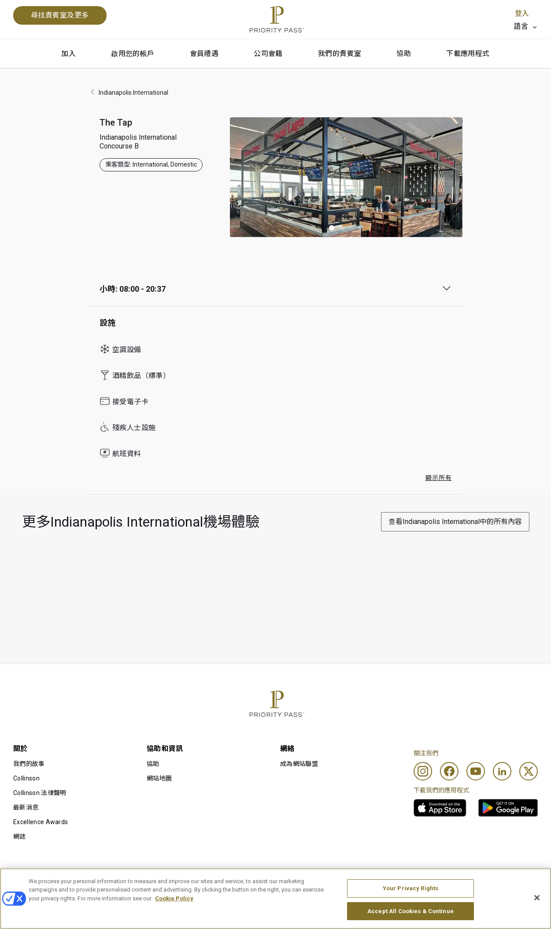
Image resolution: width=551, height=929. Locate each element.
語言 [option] (521, 26)
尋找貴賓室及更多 (60, 15)
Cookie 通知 (253, 882)
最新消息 (25, 807)
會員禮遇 (204, 53)
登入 (522, 13)
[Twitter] (528, 771)
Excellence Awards (40, 821)
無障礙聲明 (474, 882)
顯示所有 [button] (438, 477)
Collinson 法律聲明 (39, 792)
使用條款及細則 (35, 882)
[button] (331, 227)
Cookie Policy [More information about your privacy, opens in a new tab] (174, 917)
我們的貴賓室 (339, 53)
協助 (403, 53)
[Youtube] (475, 771)
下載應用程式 (467, 53)
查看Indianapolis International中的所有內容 (455, 521)
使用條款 (137, 882)
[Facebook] (449, 771)
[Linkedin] (502, 771)
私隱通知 (359, 882)
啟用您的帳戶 (132, 53)
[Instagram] (423, 771)
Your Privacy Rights (410, 906)
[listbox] (526, 26)
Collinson (26, 778)
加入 (68, 53)
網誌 (19, 836)
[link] (440, 808)
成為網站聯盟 (299, 763)
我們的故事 (29, 763)
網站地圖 (159, 778)
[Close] (537, 916)
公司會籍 (268, 53)
